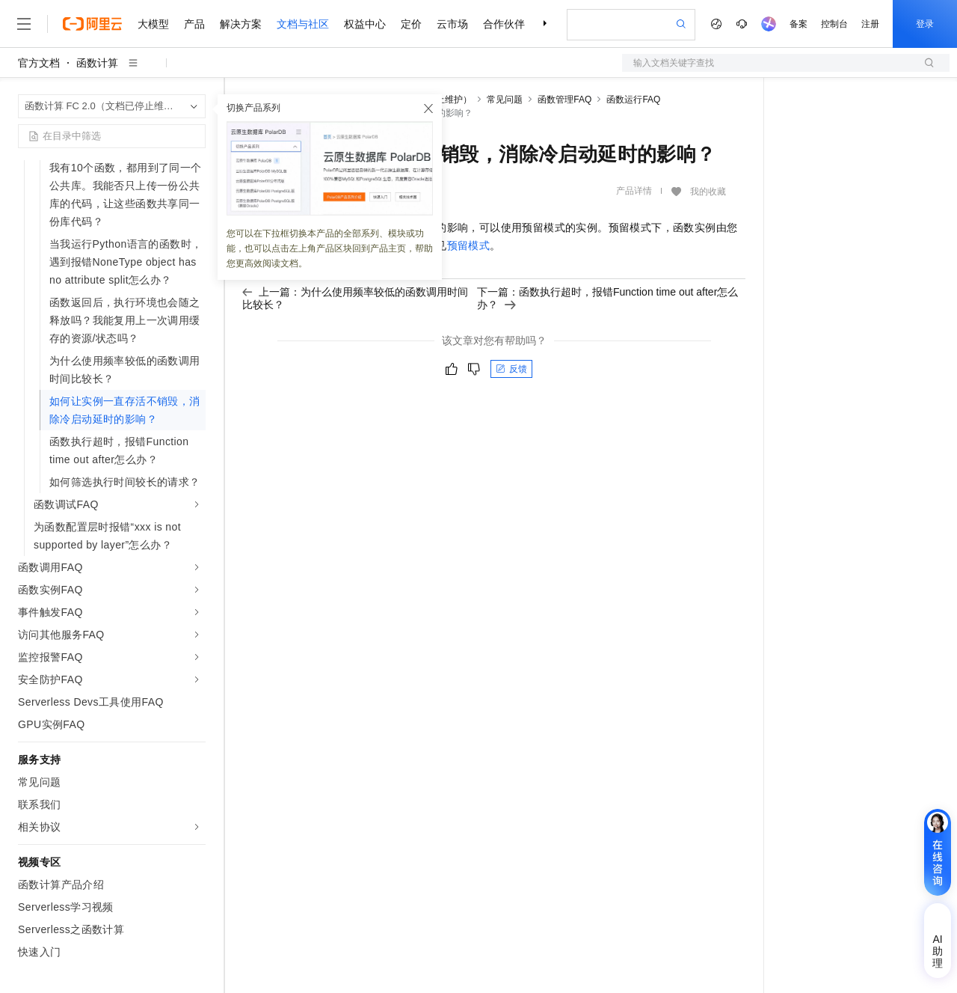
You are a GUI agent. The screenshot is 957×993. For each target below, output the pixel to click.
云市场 (452, 24)
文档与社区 (303, 24)
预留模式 (468, 245)
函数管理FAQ (564, 99)
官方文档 (39, 63)
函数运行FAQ (633, 99)
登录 (925, 24)
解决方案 (241, 24)
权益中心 (365, 24)
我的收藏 (708, 191)
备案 (798, 24)
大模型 (153, 24)
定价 (411, 24)
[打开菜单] (24, 24)
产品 (194, 24)
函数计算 (97, 63)
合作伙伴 (504, 24)
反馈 (511, 369)
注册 (870, 24)
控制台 (834, 24)
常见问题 (505, 99)
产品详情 (634, 191)
